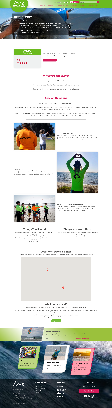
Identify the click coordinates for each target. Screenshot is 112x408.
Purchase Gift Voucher (50, 60)
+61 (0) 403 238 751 (89, 386)
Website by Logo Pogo (19, 403)
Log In (76, 2)
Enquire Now (56, 321)
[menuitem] (42, 6)
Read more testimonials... (82, 338)
